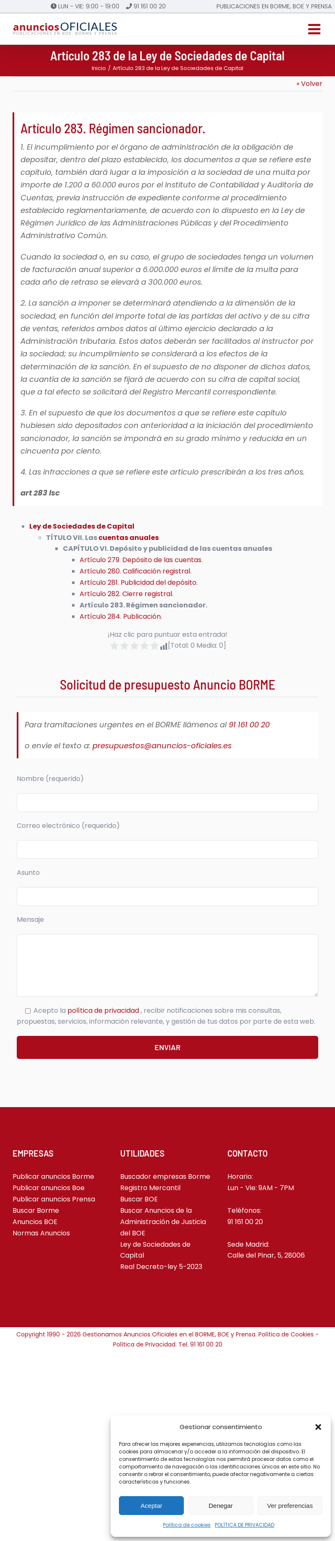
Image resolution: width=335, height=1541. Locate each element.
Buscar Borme (36, 1210)
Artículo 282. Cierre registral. (126, 594)
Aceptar (151, 1505)
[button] (318, 1427)
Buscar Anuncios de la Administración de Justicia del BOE (163, 1222)
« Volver (309, 83)
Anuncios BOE (35, 1222)
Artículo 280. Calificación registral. (135, 571)
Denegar (221, 1505)
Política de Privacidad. (145, 1344)
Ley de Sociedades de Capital (81, 526)
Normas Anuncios (41, 1233)
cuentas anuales (128, 537)
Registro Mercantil (150, 1188)
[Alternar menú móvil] (315, 29)
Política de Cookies (286, 1334)
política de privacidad (104, 1010)
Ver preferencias (290, 1505)
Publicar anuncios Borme (53, 1176)
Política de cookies (187, 1524)
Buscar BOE (139, 1199)
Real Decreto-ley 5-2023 (161, 1266)
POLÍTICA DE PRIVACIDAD (244, 1524)
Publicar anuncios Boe (49, 1188)
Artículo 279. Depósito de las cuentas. (141, 560)
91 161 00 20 (150, 6)
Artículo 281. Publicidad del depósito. (139, 582)
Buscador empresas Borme (165, 1176)
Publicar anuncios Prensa (54, 1199)
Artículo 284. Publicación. (121, 616)
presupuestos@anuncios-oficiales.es (162, 745)
